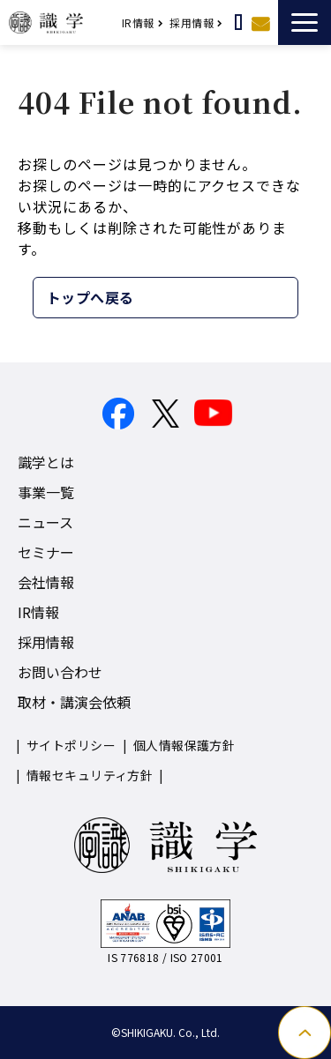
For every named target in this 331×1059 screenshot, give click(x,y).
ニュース (45, 522)
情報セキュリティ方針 (89, 775)
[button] (304, 22)
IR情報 (138, 22)
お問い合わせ (260, 22)
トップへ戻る (90, 297)
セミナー (46, 552)
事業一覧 (46, 492)
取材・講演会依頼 (74, 701)
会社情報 (46, 582)
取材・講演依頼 (238, 22)
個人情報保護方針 (184, 745)
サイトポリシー (71, 745)
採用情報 (191, 22)
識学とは (46, 462)
